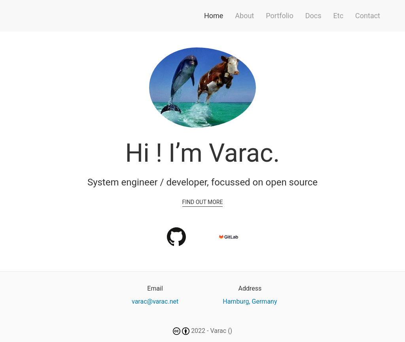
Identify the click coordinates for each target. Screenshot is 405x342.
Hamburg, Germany (250, 301)
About (244, 15)
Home (213, 15)
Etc (338, 15)
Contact (367, 15)
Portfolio (279, 15)
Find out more (202, 202)
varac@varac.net (155, 301)
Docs (313, 15)
